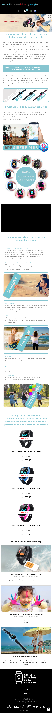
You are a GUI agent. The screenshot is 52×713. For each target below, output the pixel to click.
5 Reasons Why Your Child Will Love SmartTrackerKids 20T (26, 614)
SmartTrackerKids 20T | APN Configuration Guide (26, 574)
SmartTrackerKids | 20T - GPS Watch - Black (26, 451)
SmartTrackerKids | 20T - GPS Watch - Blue (26, 488)
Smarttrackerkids (35, 576)
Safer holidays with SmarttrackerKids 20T (26, 656)
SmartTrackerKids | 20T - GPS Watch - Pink (26, 525)
